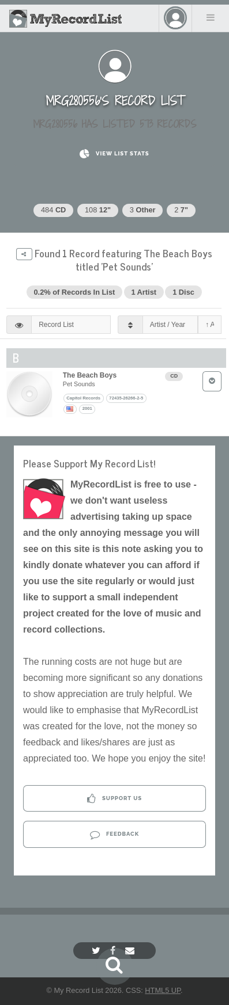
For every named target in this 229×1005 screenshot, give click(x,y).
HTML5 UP (163, 990)
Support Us (114, 799)
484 (53, 209)
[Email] (131, 950)
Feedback (114, 834)
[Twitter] (97, 950)
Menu (210, 17)
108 (98, 209)
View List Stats (114, 154)
